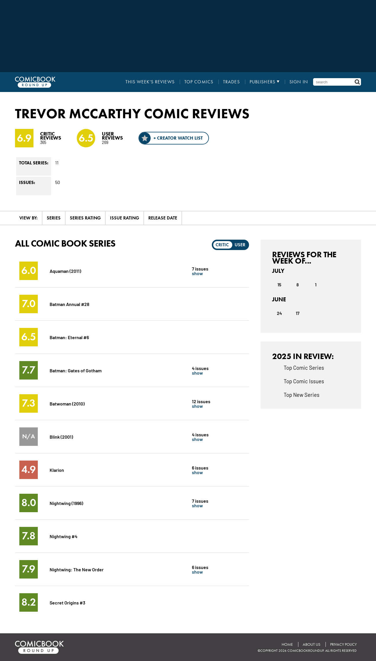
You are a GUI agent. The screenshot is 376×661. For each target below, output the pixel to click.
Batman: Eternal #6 (69, 337)
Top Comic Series (304, 367)
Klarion (57, 470)
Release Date (162, 218)
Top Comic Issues (304, 381)
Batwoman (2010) (67, 403)
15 (279, 284)
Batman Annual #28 (69, 304)
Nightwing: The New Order (77, 569)
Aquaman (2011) (65, 271)
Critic (222, 244)
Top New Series (301, 394)
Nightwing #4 (63, 536)
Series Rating (85, 218)
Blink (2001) (61, 436)
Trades (231, 82)
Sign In (298, 82)
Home (287, 644)
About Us (311, 644)
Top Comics (198, 82)
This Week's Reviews (150, 82)
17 (298, 313)
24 (279, 313)
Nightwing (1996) (66, 503)
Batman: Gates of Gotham (76, 370)
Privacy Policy (343, 644)
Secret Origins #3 (67, 602)
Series (54, 218)
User (240, 244)
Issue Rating (124, 218)
